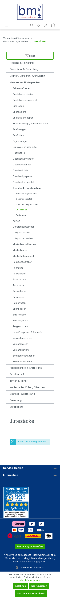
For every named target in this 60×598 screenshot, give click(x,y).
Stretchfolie (19, 314)
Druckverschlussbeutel (25, 147)
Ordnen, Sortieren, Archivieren (27, 75)
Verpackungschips (22, 338)
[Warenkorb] (53, 25)
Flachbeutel (19, 152)
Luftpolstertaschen (23, 238)
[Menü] (7, 25)
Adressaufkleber (21, 88)
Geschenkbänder (22, 164)
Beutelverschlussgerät (25, 100)
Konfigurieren (39, 586)
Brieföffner (19, 135)
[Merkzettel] (38, 25)
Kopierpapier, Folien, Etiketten (27, 387)
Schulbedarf (17, 374)
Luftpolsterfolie (21, 232)
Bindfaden (18, 106)
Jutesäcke (21, 210)
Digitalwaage (20, 141)
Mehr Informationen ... (30, 580)
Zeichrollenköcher (22, 361)
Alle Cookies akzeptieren (31, 593)
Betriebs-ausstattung (22, 393)
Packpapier (19, 285)
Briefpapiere (19, 111)
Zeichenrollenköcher (24, 355)
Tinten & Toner (18, 380)
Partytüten (21, 215)
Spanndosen (19, 308)
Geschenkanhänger (23, 158)
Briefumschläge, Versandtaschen (30, 123)
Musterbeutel (20, 250)
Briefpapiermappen (23, 117)
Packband (18, 267)
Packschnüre (19, 291)
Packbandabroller (22, 261)
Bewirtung (16, 400)
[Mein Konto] (45, 25)
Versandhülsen (20, 344)
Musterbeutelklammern (25, 244)
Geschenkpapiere (22, 176)
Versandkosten (13, 558)
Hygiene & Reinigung (22, 62)
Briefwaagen (19, 129)
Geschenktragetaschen (27, 188)
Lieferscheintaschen (24, 226)
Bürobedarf (16, 406)
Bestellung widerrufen (30, 546)
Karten (16, 220)
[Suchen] (31, 25)
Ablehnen (20, 586)
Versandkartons (21, 349)
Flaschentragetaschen (26, 193)
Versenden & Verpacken (25, 82)
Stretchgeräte (20, 320)
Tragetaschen (20, 326)
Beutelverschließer (23, 94)
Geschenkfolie (20, 170)
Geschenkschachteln (24, 182)
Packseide (18, 297)
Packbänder (19, 273)
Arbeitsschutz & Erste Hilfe (26, 367)
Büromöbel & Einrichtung (24, 69)
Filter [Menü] (30, 55)
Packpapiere (19, 279)
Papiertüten (19, 303)
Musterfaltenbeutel (23, 256)
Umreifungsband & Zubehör (27, 332)
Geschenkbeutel (24, 199)
